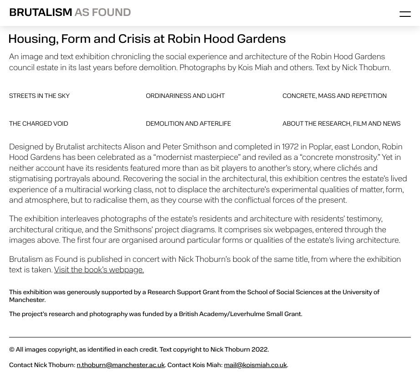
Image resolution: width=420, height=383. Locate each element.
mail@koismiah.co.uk (255, 365)
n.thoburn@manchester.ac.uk (120, 365)
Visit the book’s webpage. (99, 270)
